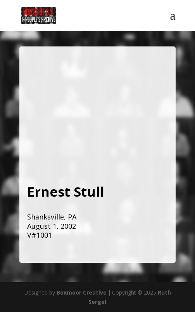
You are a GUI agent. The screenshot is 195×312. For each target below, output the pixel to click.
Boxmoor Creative (82, 292)
